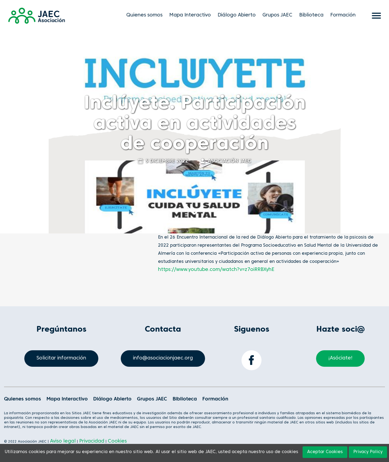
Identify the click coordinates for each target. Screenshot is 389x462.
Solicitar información (61, 358)
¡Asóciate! (340, 358)
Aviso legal (63, 441)
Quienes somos (146, 15)
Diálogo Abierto (238, 15)
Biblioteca (313, 15)
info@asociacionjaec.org (163, 358)
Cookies (117, 441)
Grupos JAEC (279, 15)
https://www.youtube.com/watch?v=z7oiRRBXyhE (216, 269)
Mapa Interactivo (192, 15)
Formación (344, 15)
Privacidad (91, 441)
